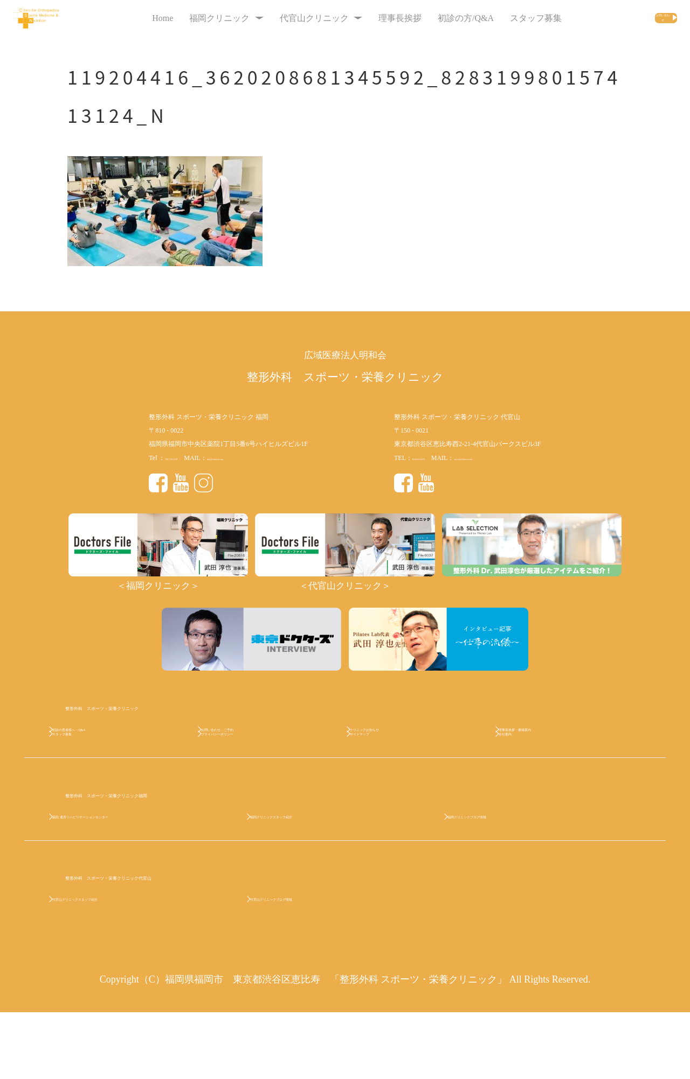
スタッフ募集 (503, 18)
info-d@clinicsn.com (506, 458)
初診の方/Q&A (433, 18)
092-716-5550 (183, 458)
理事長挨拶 (367, 18)
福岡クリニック (193, 18)
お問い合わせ (627, 17)
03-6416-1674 (430, 458)
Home (129, 18)
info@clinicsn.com (255, 458)
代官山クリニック (288, 18)
